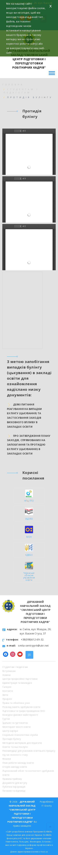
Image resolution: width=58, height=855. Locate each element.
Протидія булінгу (11, 738)
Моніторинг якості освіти (16, 726)
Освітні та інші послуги (15, 746)
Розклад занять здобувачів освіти (21, 706)
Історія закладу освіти (14, 766)
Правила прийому (12, 778)
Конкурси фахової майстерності (20, 714)
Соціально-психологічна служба (20, 734)
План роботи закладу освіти (18, 762)
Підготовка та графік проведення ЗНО (23, 710)
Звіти (5, 694)
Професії (7, 698)
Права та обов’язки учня (16, 702)
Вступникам (8, 670)
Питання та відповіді (13, 790)
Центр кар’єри (10, 730)
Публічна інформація (13, 786)
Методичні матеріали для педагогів (22, 742)
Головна (13, 84)
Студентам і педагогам (15, 666)
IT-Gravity (46, 805)
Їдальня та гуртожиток (15, 722)
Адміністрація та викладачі (17, 682)
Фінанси (6, 758)
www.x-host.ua (41, 851)
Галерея (6, 686)
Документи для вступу (14, 782)
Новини (6, 675)
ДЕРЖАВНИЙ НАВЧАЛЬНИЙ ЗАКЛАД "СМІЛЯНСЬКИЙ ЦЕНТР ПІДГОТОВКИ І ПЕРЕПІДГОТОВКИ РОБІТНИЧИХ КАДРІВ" (29, 59)
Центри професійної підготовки (20, 678)
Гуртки (6, 718)
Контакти (7, 690)
